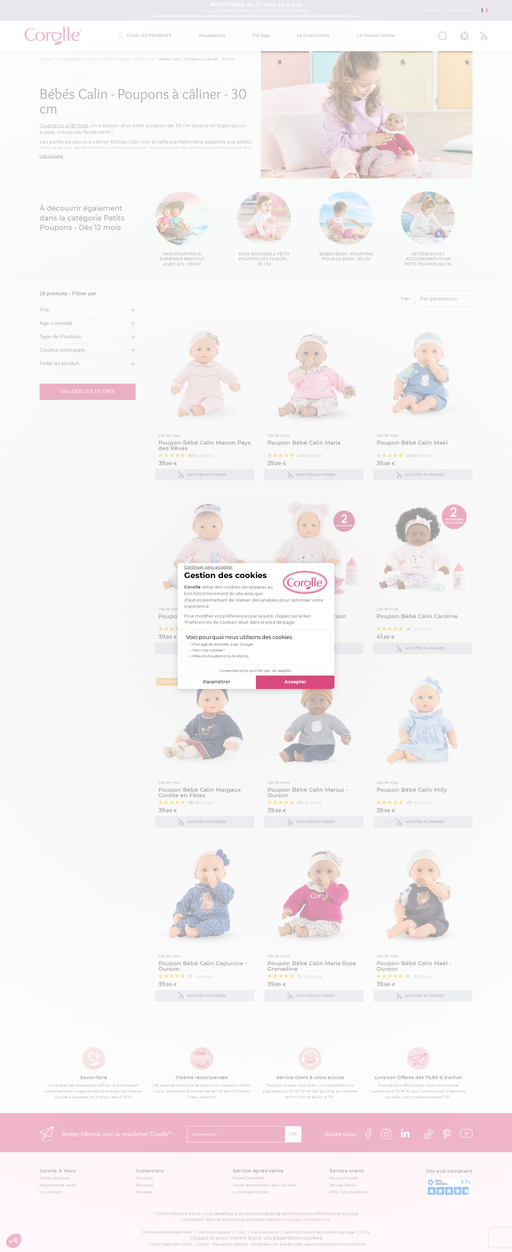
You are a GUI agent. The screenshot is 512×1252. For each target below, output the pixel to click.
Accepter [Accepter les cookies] (295, 682)
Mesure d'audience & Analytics (220, 655)
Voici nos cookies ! (208, 650)
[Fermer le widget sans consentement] (208, 567)
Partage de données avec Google (222, 644)
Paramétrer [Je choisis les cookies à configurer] (216, 682)
